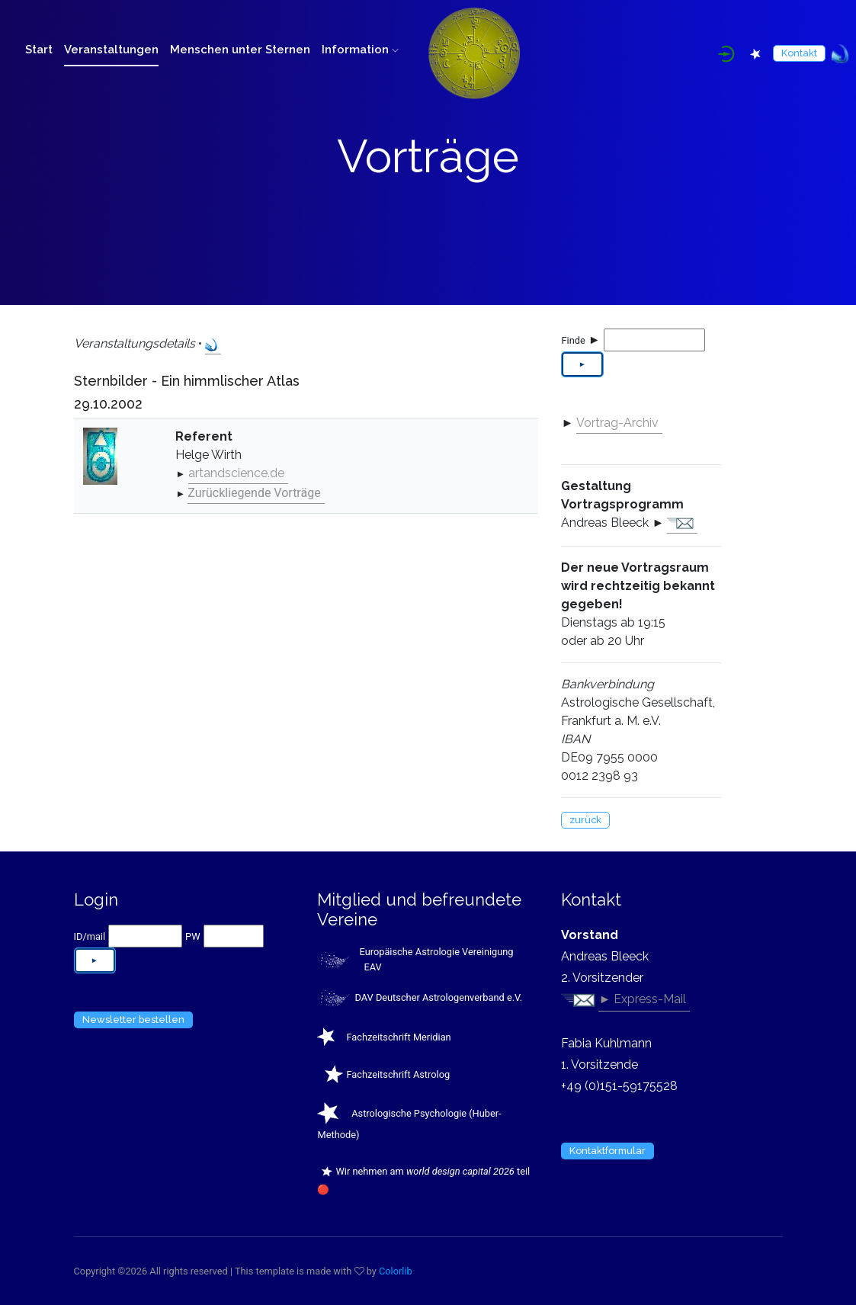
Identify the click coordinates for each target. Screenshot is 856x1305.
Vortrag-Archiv (617, 422)
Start (39, 49)
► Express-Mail (642, 999)
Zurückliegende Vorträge (254, 493)
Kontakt (799, 53)
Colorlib (395, 1271)
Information (360, 49)
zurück (585, 820)
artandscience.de (236, 473)
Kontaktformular (607, 1150)
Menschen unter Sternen (240, 49)
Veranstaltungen (111, 49)
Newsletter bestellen (133, 1019)
